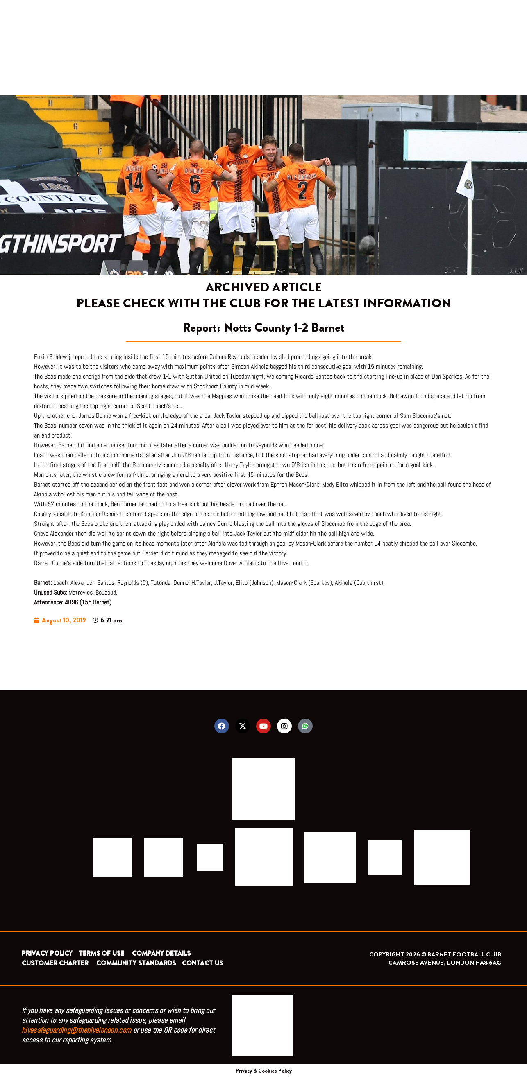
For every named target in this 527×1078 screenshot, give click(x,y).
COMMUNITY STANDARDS (136, 963)
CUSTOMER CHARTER (55, 963)
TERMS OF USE (102, 953)
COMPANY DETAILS (161, 953)
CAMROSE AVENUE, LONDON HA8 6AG (444, 962)
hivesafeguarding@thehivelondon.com (76, 1030)
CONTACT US (202, 963)
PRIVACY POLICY (47, 953)
